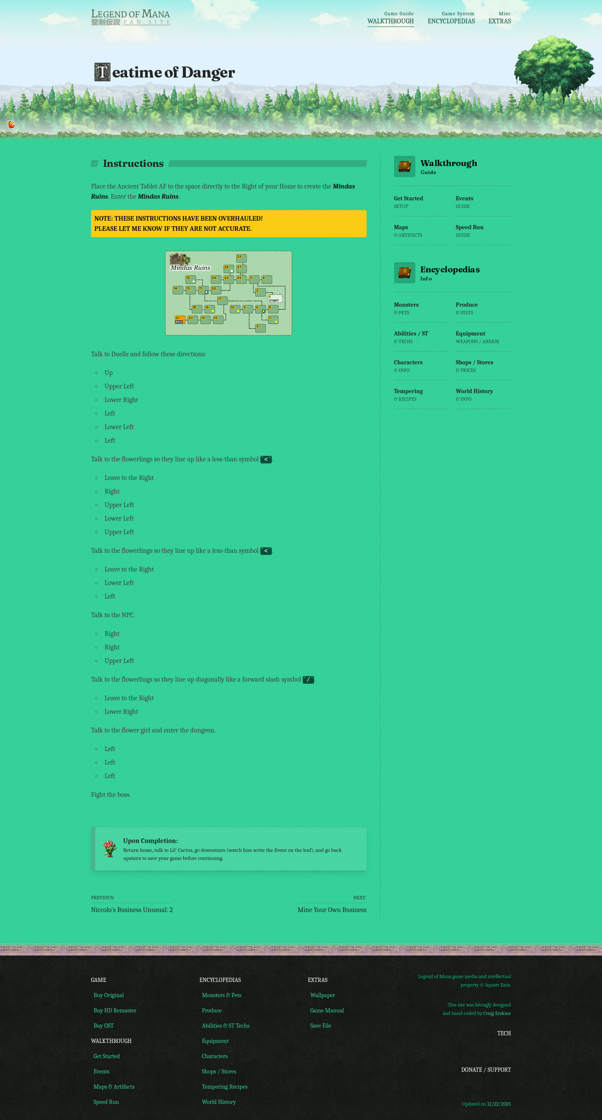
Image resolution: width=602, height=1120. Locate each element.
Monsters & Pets (220, 996)
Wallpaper (321, 996)
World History (483, 398)
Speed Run (483, 234)
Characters (421, 369)
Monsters (421, 312)
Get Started (421, 205)
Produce (483, 312)
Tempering (421, 398)
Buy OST (102, 1026)
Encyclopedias (451, 17)
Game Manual (326, 1011)
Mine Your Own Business (332, 904)
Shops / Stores (483, 369)
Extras (500, 17)
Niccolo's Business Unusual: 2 (132, 904)
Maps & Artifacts (113, 1087)
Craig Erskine (497, 1014)
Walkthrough (390, 17)
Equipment (483, 341)
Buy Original (107, 996)
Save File (319, 1026)
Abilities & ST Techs (224, 1026)
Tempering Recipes (223, 1087)
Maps (421, 234)
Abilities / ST (421, 341)
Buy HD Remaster (113, 1011)
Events (483, 205)
